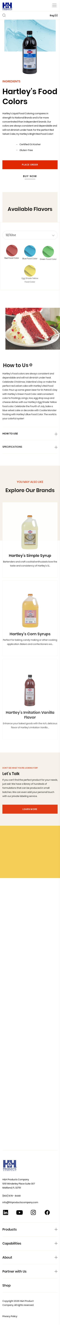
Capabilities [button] (11, 1243)
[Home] (7, 7)
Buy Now (30, 176)
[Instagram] (33, 1213)
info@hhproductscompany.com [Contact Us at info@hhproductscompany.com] (20, 1202)
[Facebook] (47, 1213)
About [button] (7, 1257)
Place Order (30, 164)
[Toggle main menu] (54, 5)
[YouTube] (19, 1213)
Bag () (54, 15)
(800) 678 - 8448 (11, 1195)
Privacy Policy (9, 1316)
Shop (6, 1285)
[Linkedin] (5, 1213)
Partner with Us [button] (14, 1271)
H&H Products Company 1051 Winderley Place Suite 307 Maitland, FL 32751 (18, 1183)
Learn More (30, 817)
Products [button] (9, 1229)
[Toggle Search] (4, 15)
